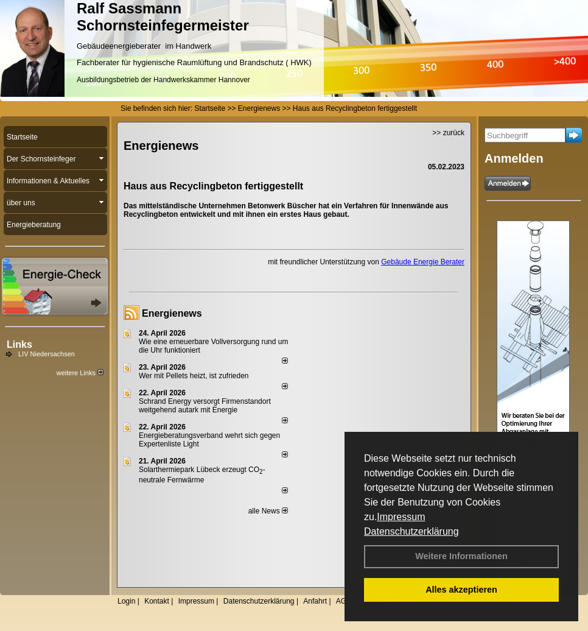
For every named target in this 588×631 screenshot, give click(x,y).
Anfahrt (315, 601)
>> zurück (448, 133)
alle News (268, 511)
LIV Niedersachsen (46, 354)
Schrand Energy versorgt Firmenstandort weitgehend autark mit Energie (205, 405)
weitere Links (80, 372)
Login (126, 601)
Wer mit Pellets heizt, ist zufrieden (194, 376)
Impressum (401, 517)
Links (19, 344)
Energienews (172, 313)
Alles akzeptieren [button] (461, 589)
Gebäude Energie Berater (422, 262)
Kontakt (156, 601)
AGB (343, 601)
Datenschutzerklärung (411, 531)
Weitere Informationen (461, 556)
